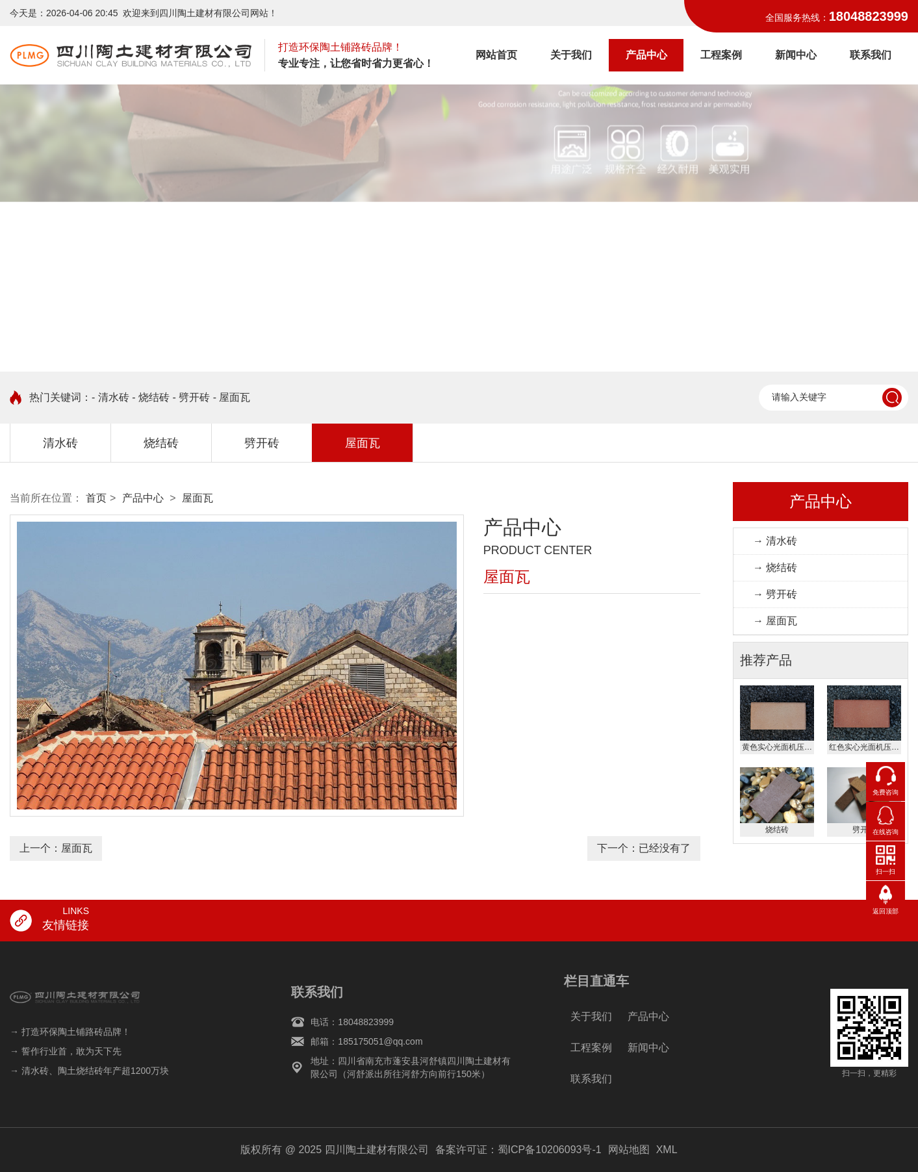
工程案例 (721, 54)
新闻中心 (796, 54)
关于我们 (571, 54)
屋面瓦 (362, 443)
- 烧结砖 (151, 397)
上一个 (55, 848)
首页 (96, 497)
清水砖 (60, 443)
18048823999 (868, 16)
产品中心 (646, 54)
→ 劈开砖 (775, 594)
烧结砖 (161, 443)
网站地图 (629, 1149)
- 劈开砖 (191, 397)
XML (667, 1149)
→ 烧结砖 (775, 567)
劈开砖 (261, 443)
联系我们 (870, 54)
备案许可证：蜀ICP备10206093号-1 (518, 1149)
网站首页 (496, 54)
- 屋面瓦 (232, 397)
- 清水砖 (110, 397)
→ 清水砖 (775, 540)
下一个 (644, 848)
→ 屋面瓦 (775, 620)
